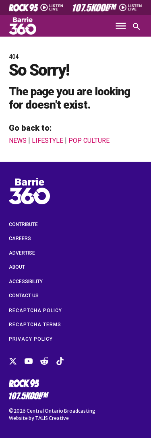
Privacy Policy (31, 339)
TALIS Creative (52, 418)
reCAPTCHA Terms (35, 324)
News (18, 141)
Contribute (23, 224)
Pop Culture (89, 141)
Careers (20, 238)
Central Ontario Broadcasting (61, 411)
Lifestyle (47, 141)
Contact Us (24, 295)
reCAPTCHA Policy (35, 310)
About (17, 267)
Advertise (22, 253)
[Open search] (136, 26)
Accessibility (26, 281)
